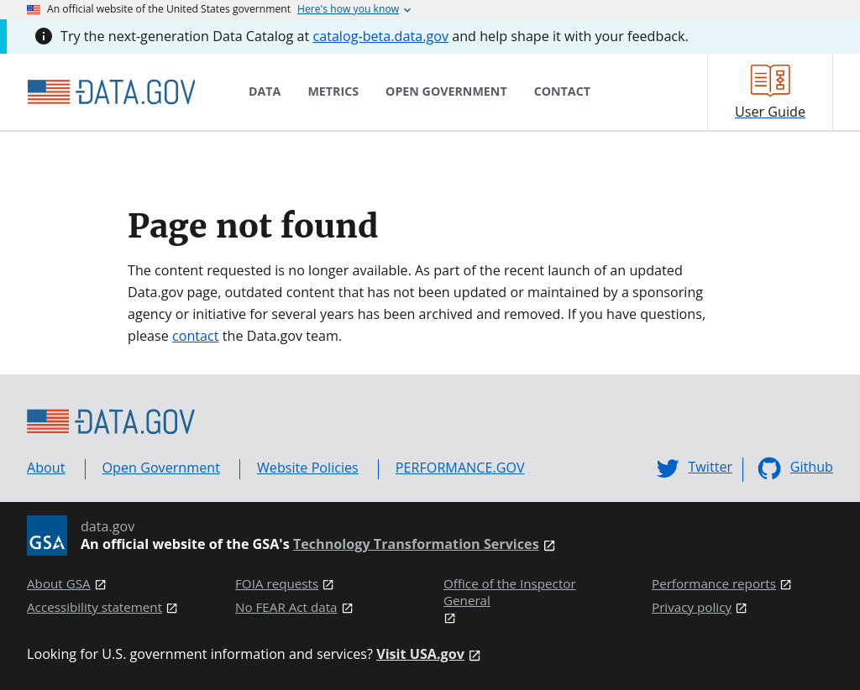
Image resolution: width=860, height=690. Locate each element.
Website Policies (308, 467)
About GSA (59, 584)
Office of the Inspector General (509, 592)
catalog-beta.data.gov (380, 36)
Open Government (161, 467)
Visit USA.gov (420, 654)
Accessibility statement (94, 607)
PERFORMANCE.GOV (460, 467)
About (46, 467)
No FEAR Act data (286, 607)
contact (195, 336)
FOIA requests (276, 584)
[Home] (111, 92)
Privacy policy (692, 607)
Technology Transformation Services (416, 544)
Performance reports (714, 584)
